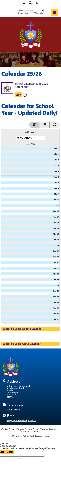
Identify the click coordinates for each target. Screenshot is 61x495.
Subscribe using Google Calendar (22, 328)
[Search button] (30, 4)
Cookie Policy (7, 429)
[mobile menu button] (54, 12)
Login (46, 436)
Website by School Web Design (27, 436)
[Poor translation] (10, 452)
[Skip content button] (24, 4)
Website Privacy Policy (27, 429)
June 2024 (30, 144)
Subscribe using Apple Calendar (21, 343)
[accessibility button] (37, 4)
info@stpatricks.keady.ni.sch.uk (21, 421)
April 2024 (30, 131)
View (18, 94)
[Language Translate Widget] (31, 10)
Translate (36, 13)
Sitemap (36, 431)
